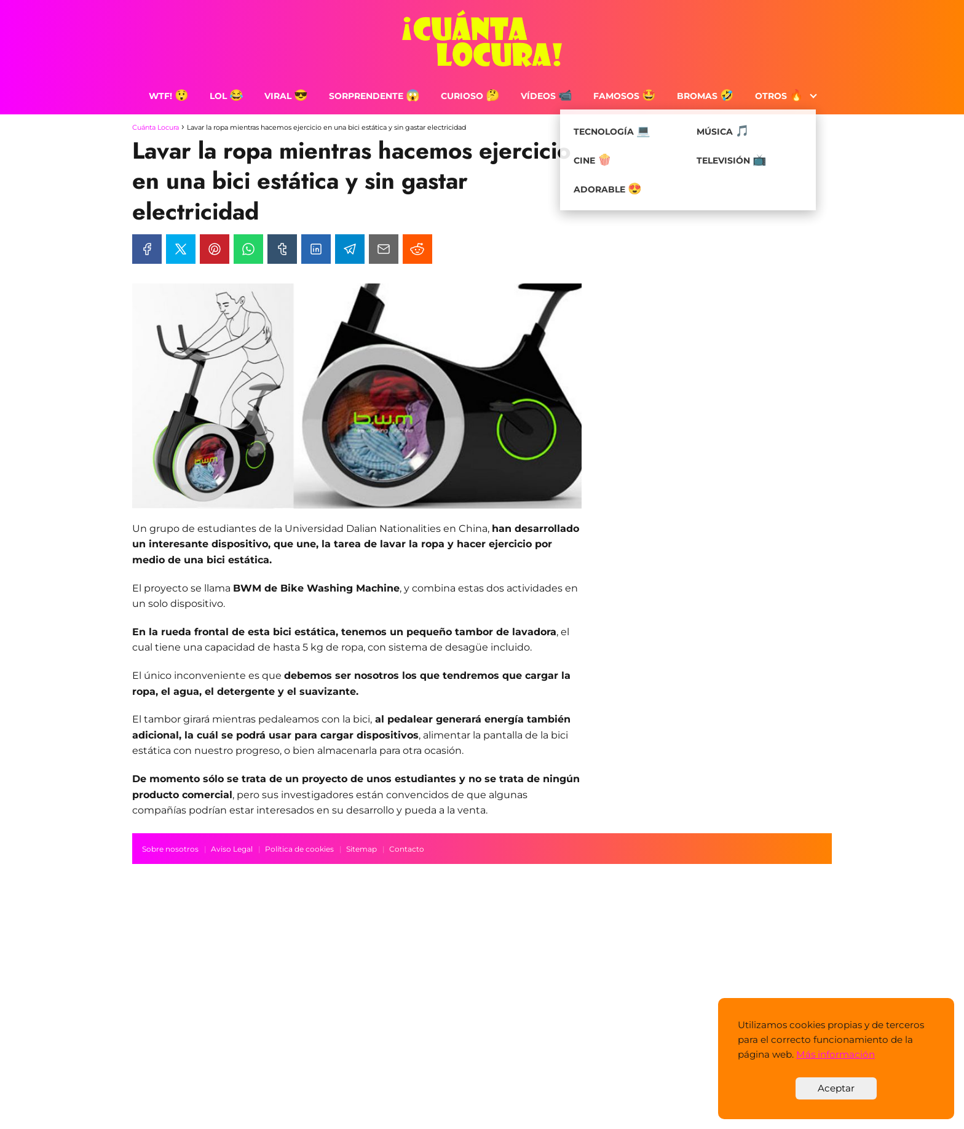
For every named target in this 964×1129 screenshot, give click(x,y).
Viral (286, 95)
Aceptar (836, 1088)
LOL (226, 95)
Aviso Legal (232, 849)
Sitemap (361, 849)
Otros (779, 95)
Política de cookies (299, 849)
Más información (835, 1054)
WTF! (169, 95)
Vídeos (546, 95)
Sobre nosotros (170, 849)
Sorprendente (374, 95)
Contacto (406, 849)
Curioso (470, 95)
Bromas (705, 95)
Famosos (624, 95)
